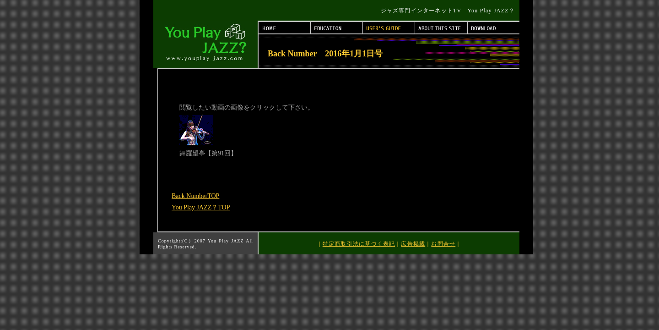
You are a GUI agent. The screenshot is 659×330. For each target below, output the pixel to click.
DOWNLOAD (493, 27)
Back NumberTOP (195, 195)
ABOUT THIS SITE (441, 27)
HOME (285, 27)
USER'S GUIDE (389, 27)
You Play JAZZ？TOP (201, 207)
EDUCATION (337, 27)
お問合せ (443, 244)
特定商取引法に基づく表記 (359, 244)
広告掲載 (413, 244)
